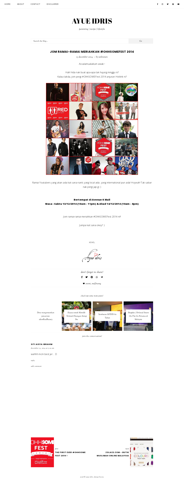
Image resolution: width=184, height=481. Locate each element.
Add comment (36, 366)
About (20, 4)
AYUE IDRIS (92, 21)
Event (88, 283)
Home (8, 4)
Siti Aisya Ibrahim (41, 344)
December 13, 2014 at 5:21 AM (42, 348)
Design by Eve (99, 477)
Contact (35, 4)
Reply (33, 360)
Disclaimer (53, 4)
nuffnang (96, 283)
